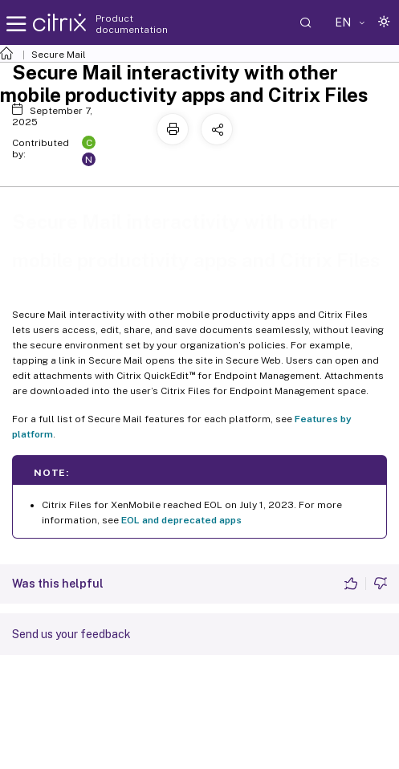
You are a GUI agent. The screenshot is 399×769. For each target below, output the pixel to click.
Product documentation (132, 24)
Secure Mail (58, 54)
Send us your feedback (71, 634)
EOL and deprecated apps (181, 520)
